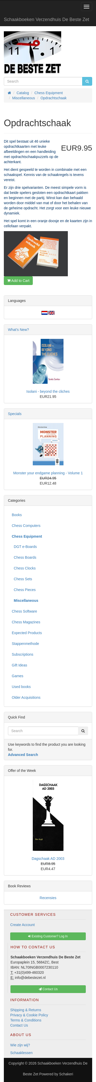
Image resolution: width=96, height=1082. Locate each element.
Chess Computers (26, 526)
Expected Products (27, 633)
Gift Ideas (19, 665)
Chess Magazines (26, 622)
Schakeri (66, 1074)
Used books (21, 687)
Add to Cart (18, 281)
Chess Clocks (24, 568)
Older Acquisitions (26, 697)
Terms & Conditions (25, 1020)
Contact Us (19, 1025)
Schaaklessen (21, 1053)
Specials (15, 414)
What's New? (18, 330)
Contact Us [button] (48, 989)
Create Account (22, 925)
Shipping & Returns (25, 1010)
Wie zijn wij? (20, 1045)
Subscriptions (22, 654)
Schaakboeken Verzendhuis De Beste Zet (46, 19)
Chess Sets (22, 579)
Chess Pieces (24, 590)
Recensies (48, 898)
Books (17, 515)
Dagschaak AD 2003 (48, 859)
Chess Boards (24, 557)
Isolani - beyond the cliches (48, 391)
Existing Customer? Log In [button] (48, 936)
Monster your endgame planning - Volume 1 (48, 473)
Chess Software (24, 611)
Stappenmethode (25, 644)
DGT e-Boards (24, 547)
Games (17, 676)
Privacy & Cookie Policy (29, 1015)
